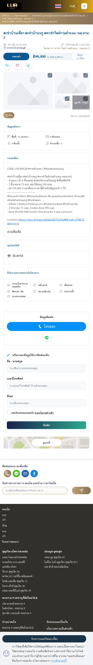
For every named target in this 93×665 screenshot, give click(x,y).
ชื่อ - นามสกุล (14, 361)
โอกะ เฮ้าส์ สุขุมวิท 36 (13, 585)
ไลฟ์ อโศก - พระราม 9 (13, 608)
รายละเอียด (12, 158)
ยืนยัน (46, 425)
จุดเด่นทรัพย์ (13, 245)
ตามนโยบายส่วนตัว (44, 412)
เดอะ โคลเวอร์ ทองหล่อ (14, 557)
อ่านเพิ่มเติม (14, 231)
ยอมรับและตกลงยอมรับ (22, 412)
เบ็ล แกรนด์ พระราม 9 (13, 603)
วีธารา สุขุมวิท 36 (11, 571)
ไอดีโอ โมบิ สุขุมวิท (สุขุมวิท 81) (60, 562)
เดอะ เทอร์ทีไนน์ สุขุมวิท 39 (16, 590)
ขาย (4, 515)
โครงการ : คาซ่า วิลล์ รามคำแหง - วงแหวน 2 (67, 48)
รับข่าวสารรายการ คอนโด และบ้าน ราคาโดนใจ (29, 483)
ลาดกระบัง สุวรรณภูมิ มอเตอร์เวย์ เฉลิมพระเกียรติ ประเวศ (58, 15)
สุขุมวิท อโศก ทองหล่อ (15, 551)
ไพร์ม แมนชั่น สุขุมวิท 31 (15, 581)
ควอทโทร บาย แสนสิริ (13, 562)
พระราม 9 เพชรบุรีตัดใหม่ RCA (19, 597)
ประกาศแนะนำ (21, 15)
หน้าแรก (6, 15)
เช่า (4, 519)
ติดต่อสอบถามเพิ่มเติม (15, 466)
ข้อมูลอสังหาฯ (13, 126)
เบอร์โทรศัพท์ (15, 378)
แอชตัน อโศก (9, 566)
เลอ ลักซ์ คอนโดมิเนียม (56, 566)
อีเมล (10, 396)
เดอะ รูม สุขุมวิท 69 (54, 557)
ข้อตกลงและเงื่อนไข (57, 621)
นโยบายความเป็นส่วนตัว (59, 628)
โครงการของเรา (10, 541)
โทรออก (46, 326)
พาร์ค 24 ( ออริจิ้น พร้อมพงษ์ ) (17, 576)
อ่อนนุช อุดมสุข (53, 551)
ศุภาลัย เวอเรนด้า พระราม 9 (16, 613)
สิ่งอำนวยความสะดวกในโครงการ (23, 272)
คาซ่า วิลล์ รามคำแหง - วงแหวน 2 (17, 18)
